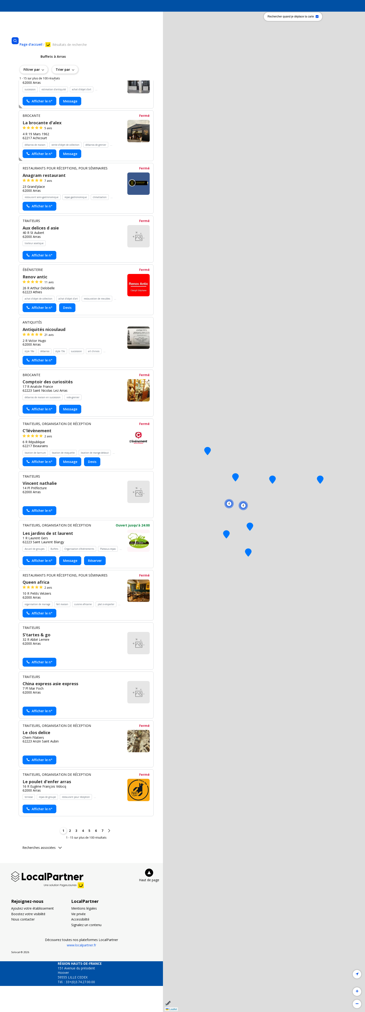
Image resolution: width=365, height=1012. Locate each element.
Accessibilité (80, 945)
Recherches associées (42, 873)
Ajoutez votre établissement (32, 934)
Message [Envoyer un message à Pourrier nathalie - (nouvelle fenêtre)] (70, 127)
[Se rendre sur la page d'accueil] (31, 44)
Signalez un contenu (86, 951)
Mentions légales (84, 934)
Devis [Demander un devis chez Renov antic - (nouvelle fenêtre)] (67, 333)
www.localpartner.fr (81, 971)
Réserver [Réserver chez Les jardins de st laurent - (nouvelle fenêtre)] (95, 586)
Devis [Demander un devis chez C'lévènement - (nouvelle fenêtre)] (92, 488)
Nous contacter (23, 945)
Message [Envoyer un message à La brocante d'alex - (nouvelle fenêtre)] (70, 179)
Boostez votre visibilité (28, 940)
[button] (320, 480)
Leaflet (171, 1009)
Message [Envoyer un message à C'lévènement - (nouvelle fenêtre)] (70, 488)
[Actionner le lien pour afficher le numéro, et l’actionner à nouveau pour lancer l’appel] (39, 127)
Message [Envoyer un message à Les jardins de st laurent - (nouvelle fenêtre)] (70, 586)
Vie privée (78, 940)
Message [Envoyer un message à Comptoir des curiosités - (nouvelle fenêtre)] (70, 435)
